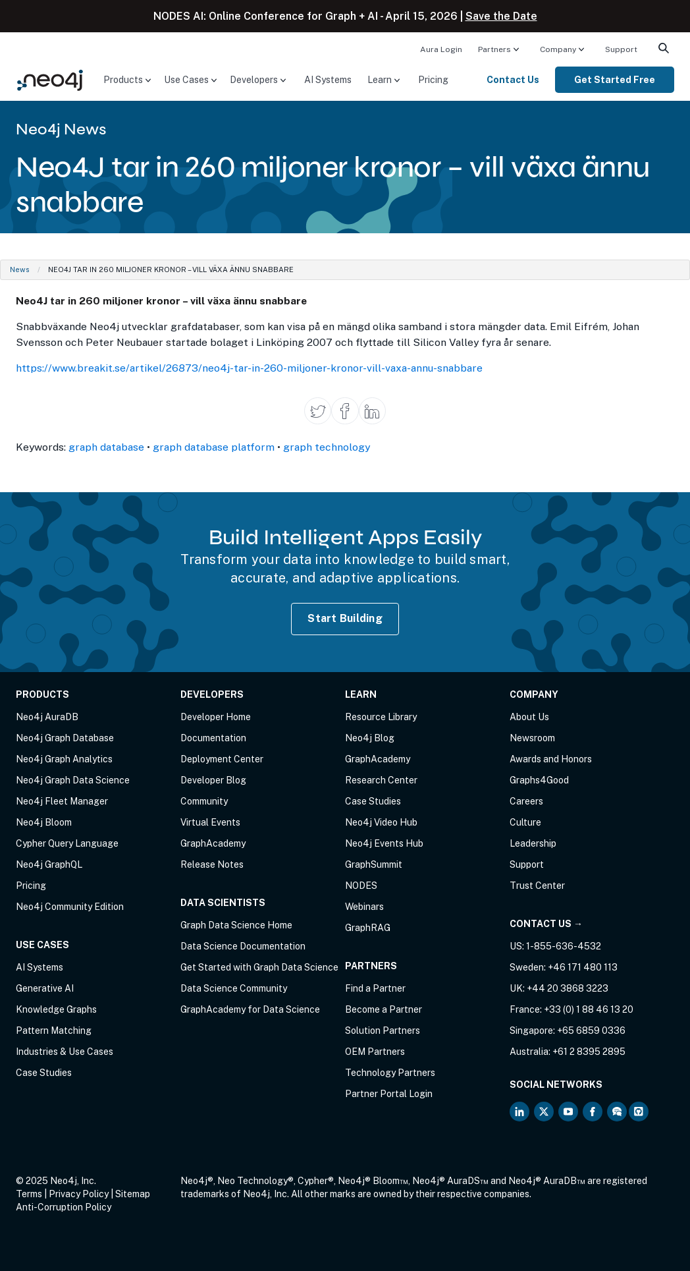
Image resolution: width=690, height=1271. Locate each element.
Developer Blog (213, 780)
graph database (106, 447)
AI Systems (328, 79)
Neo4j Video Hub (381, 822)
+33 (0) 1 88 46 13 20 (588, 1009)
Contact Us (513, 79)
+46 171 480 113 (583, 967)
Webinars (364, 906)
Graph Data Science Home (236, 925)
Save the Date (501, 16)
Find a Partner (375, 988)
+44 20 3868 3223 (567, 988)
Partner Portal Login (389, 1093)
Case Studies (44, 1072)
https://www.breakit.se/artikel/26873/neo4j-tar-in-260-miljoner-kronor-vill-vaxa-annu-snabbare (249, 368)
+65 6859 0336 (591, 1030)
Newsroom (532, 738)
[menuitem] (441, 49)
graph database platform (214, 447)
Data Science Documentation (242, 946)
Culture (525, 822)
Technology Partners (390, 1072)
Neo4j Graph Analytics (64, 759)
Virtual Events (210, 822)
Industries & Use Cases (64, 1051)
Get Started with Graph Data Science (259, 967)
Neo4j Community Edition (70, 906)
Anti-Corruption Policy (63, 1207)
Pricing (433, 79)
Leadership (533, 843)
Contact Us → (546, 923)
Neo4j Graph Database (65, 738)
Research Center (381, 780)
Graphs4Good (539, 780)
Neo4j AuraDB (47, 717)
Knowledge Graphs (56, 1009)
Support (621, 49)
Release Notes (212, 864)
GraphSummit (373, 864)
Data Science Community (233, 988)
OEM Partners (375, 1051)
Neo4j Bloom (44, 822)
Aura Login (441, 49)
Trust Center (537, 885)
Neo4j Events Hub (384, 843)
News (20, 269)
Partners (494, 49)
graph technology (326, 447)
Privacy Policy (79, 1194)
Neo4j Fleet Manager (62, 801)
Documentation (213, 738)
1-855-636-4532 (563, 946)
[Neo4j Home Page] (50, 78)
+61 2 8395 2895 (588, 1051)
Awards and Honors (551, 759)
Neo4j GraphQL (49, 864)
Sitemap (132, 1194)
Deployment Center (221, 759)
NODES (361, 885)
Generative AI (45, 988)
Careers (526, 801)
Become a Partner (383, 1009)
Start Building (345, 618)
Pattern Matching (54, 1030)
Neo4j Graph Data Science (73, 780)
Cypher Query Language (67, 843)
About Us (529, 717)
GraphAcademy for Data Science (250, 1009)
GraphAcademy (213, 843)
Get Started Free (614, 79)
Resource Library (381, 717)
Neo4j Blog (369, 738)
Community (204, 801)
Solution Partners (382, 1030)
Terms (29, 1194)
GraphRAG (367, 927)
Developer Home (215, 717)
